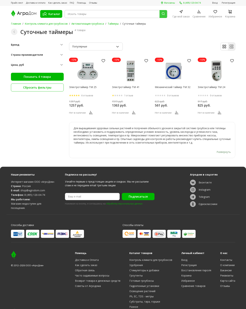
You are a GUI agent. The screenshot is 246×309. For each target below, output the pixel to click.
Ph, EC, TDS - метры (141, 286)
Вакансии (226, 260)
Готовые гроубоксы (141, 271)
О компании (227, 255)
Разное (133, 297)
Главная (16, 23)
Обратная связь (85, 260)
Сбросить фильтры (37, 87)
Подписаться (138, 187)
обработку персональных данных (124, 194)
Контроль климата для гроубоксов (46, 23)
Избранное (188, 271)
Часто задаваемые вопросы (92, 265)
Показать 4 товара (37, 77)
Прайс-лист (17, 2)
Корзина (186, 265)
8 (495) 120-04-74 (34, 185)
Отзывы (93, 2)
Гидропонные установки (144, 276)
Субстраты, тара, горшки (144, 291)
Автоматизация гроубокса (87, 23)
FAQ (72, 2)
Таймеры (113, 23)
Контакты (226, 250)
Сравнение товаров (193, 276)
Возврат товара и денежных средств (97, 271)
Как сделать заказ (57, 2)
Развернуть (224, 142)
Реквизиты (226, 265)
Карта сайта (227, 271)
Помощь (81, 2)
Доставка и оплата (35, 2)
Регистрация (228, 2)
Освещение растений (142, 281)
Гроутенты (136, 265)
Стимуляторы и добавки (144, 260)
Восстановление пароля (196, 260)
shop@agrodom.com (32, 180)
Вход (214, 2)
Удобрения (136, 255)
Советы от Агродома (88, 276)
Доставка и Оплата (87, 250)
